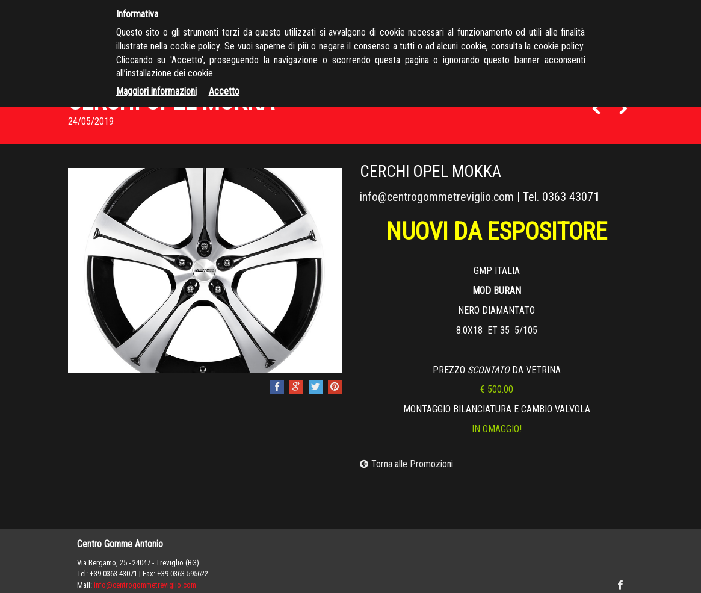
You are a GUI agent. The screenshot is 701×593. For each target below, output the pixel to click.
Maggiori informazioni (156, 91)
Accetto (224, 91)
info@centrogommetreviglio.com (437, 197)
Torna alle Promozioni (406, 464)
